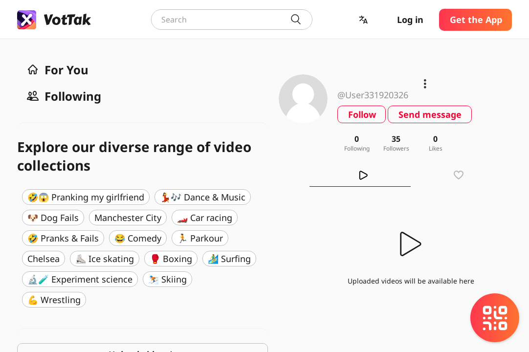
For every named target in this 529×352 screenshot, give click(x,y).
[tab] (360, 175)
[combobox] (232, 19)
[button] (364, 20)
